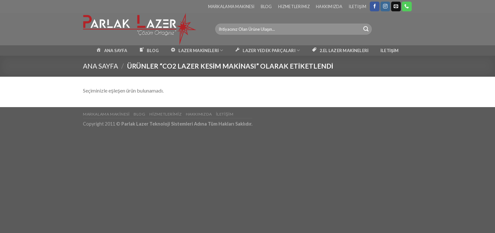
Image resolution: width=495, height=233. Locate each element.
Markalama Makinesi (231, 6)
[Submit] (365, 29)
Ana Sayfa (100, 66)
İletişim (357, 6)
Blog (266, 6)
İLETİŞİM (389, 50)
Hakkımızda (329, 6)
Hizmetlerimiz (294, 6)
